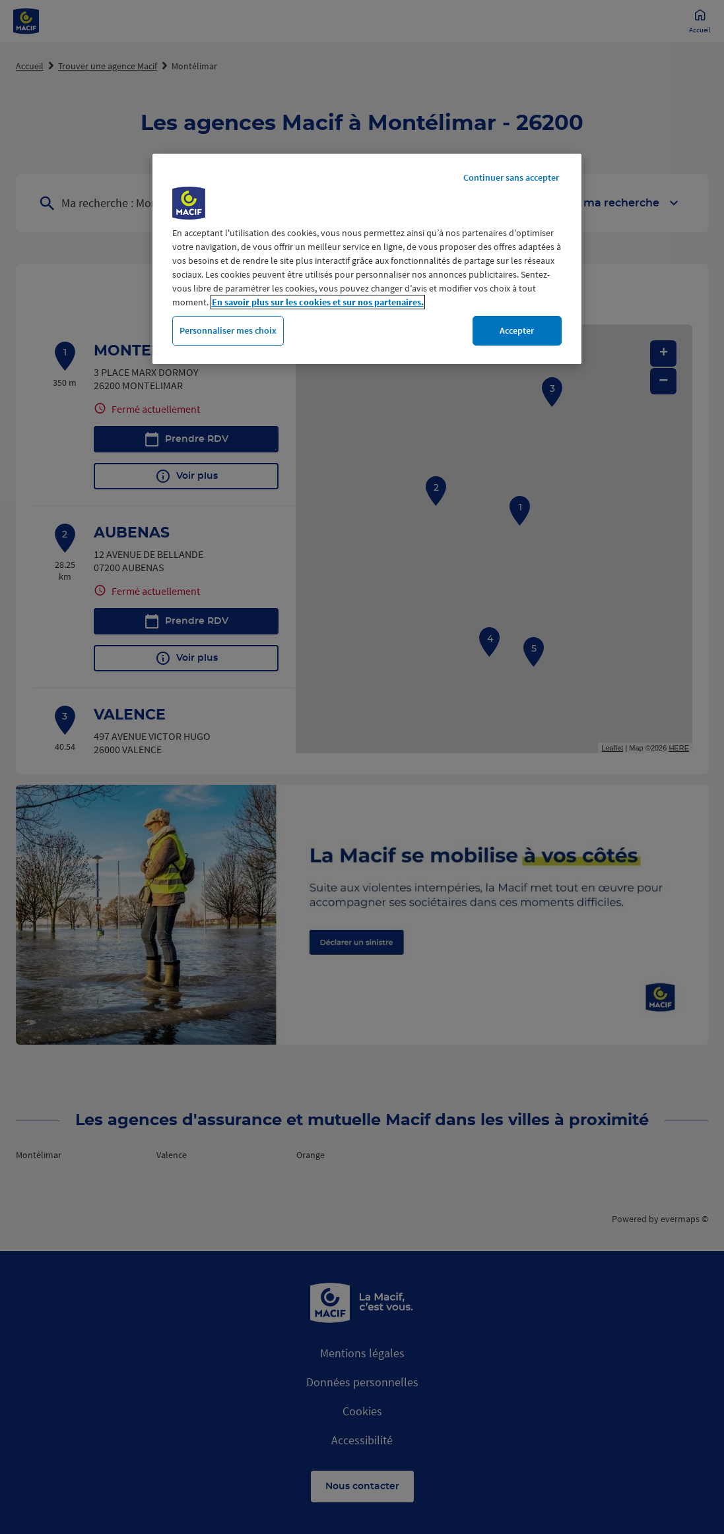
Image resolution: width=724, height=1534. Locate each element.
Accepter (517, 330)
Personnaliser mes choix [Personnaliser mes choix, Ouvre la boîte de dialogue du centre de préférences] (228, 330)
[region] (366, 259)
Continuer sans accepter (511, 177)
